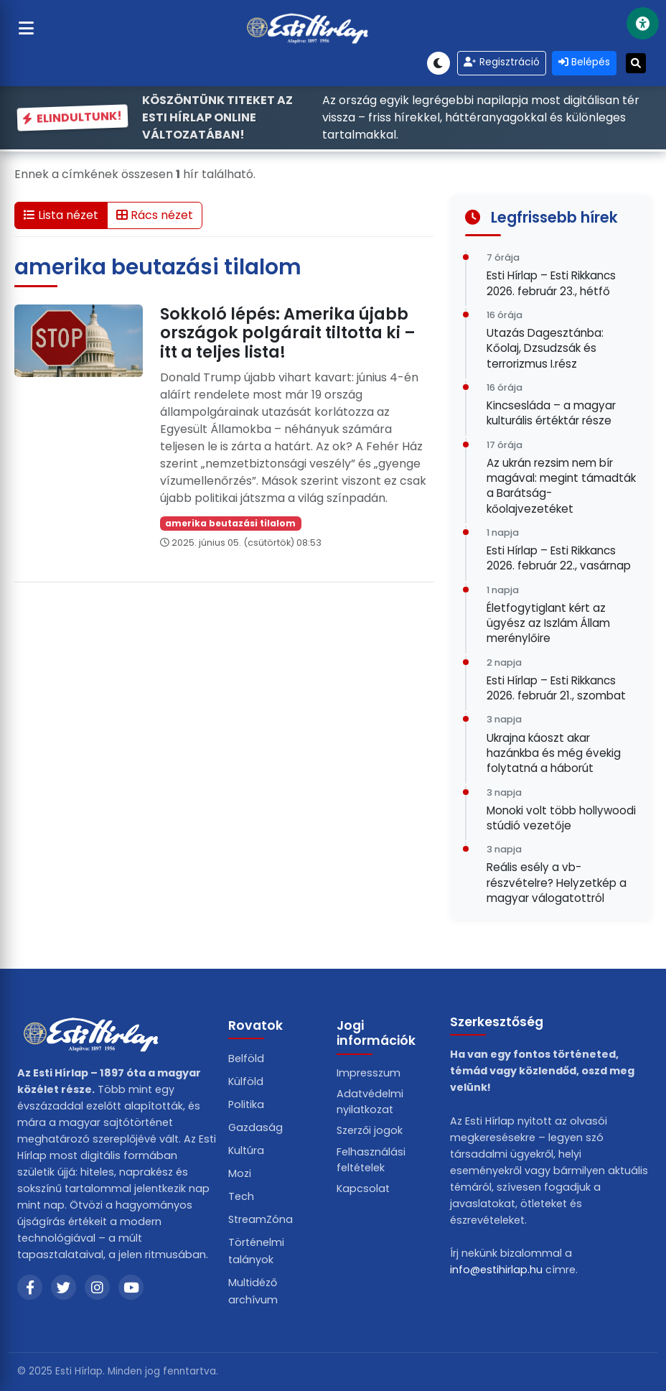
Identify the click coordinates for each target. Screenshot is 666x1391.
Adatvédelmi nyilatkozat (370, 1102)
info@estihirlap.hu (496, 1269)
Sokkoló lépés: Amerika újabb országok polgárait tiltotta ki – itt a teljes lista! (288, 333)
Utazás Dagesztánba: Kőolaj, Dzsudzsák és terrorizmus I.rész (545, 348)
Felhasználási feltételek (371, 1160)
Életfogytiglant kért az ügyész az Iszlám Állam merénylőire (548, 623)
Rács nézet (154, 215)
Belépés (584, 62)
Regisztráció (502, 62)
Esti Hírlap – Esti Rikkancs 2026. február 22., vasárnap (559, 558)
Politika (246, 1104)
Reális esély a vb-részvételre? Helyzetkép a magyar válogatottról (557, 883)
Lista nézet (61, 215)
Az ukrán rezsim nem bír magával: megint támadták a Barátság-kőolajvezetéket (561, 485)
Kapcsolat (363, 1188)
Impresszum (368, 1073)
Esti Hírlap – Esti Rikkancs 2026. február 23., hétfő (551, 283)
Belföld (246, 1058)
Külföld (245, 1081)
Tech (241, 1196)
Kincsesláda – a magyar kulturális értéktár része (551, 413)
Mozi (239, 1173)
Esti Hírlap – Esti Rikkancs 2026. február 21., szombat (556, 688)
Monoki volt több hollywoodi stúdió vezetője (561, 818)
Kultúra (246, 1150)
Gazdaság (255, 1127)
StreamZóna (260, 1219)
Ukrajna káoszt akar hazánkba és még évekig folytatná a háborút (554, 753)
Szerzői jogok (370, 1130)
